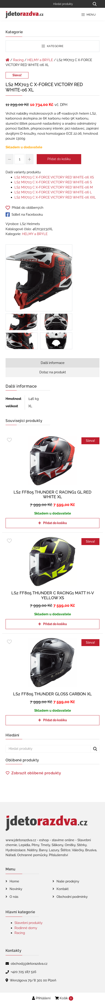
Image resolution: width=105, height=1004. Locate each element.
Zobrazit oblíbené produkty (36, 773)
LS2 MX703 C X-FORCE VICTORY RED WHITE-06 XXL (55, 197)
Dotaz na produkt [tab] (52, 372)
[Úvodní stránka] (7, 60)
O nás (14, 897)
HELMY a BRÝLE (40, 60)
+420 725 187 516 (23, 972)
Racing (18, 60)
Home (14, 881)
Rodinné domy (25, 928)
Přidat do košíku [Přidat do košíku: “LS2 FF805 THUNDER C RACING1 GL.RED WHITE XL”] (55, 523)
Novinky (16, 889)
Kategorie (52, 46)
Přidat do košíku (59, 159)
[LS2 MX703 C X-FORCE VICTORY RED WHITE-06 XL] (39, 279)
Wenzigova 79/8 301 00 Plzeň (33, 980)
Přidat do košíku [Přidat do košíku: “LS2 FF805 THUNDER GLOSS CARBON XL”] (55, 720)
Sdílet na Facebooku (24, 214)
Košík (64, 998)
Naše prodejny (68, 881)
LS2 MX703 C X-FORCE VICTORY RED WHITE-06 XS (54, 177)
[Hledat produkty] (70, 4)
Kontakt (63, 889)
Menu (88, 14)
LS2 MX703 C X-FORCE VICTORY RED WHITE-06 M (53, 187)
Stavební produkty (28, 923)
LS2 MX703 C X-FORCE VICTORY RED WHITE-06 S (53, 182)
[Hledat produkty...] (94, 4)
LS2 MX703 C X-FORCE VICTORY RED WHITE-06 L (53, 192)
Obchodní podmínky (72, 897)
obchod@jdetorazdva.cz (29, 964)
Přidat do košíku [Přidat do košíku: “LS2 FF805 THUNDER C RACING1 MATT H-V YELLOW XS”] (55, 624)
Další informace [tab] (53, 363)
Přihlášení (41, 998)
